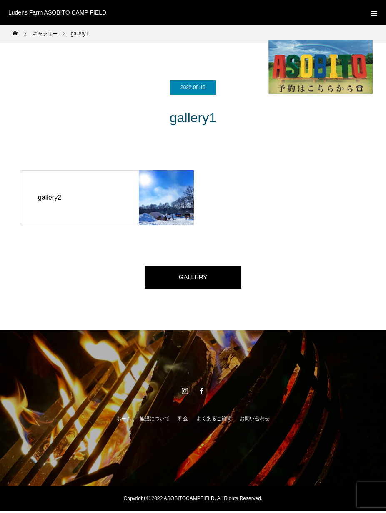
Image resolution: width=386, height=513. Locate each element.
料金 (183, 421)
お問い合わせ (255, 421)
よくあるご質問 (213, 421)
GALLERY (193, 278)
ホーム (123, 421)
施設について (155, 421)
